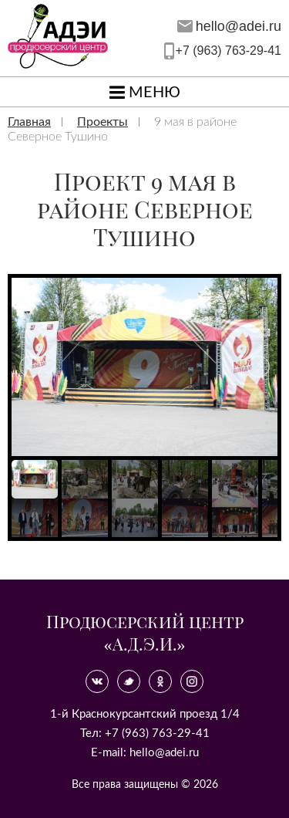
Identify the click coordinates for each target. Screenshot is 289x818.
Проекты (102, 122)
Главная (29, 122)
